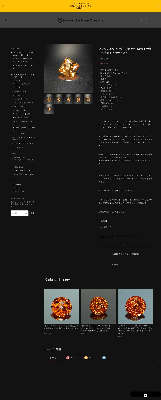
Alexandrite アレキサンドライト (24, 139)
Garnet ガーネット (21, 111)
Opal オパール (19, 96)
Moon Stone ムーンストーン (24, 123)
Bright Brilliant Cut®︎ (24, 59)
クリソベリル (18, 148)
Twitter (17, 185)
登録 (32, 214)
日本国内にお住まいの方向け (125, 254)
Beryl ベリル (18, 89)
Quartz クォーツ (20, 100)
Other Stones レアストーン (24, 129)
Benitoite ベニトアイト (23, 144)
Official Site (20, 193)
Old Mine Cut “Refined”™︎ (23, 67)
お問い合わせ (19, 168)
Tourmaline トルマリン (23, 115)
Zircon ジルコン (20, 107)
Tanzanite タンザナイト (23, 104)
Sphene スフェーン (21, 119)
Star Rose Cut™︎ (20, 62)
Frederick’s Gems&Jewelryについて (23, 159)
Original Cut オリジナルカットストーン (23, 53)
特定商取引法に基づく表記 (24, 175)
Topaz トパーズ (19, 135)
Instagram (19, 189)
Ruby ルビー (18, 81)
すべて (53, 357)
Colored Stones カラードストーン (23, 76)
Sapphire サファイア (21, 85)
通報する (115, 265)
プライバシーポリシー (22, 172)
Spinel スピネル (20, 92)
